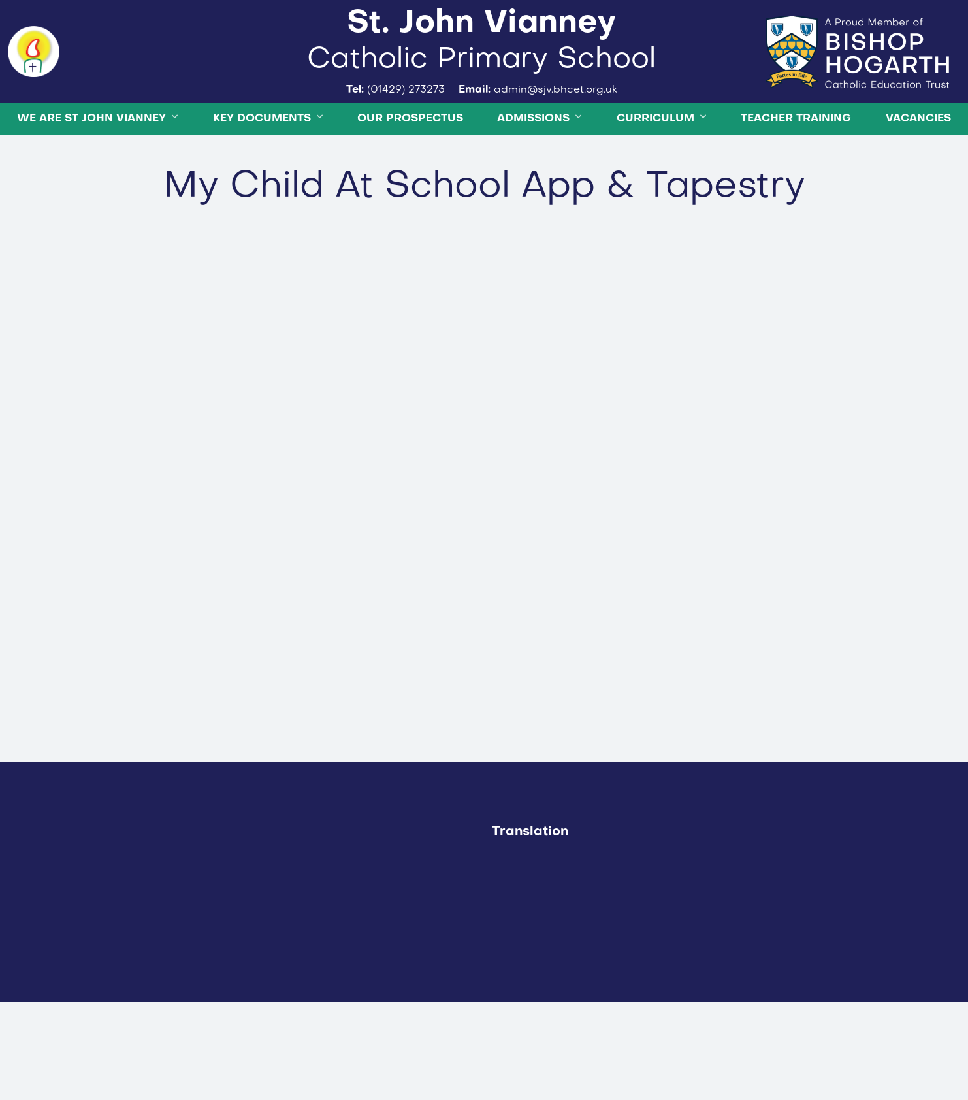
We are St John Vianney (91, 162)
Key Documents (262, 162)
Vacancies (918, 162)
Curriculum (655, 162)
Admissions (533, 162)
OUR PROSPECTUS (410, 162)
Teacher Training (796, 162)
